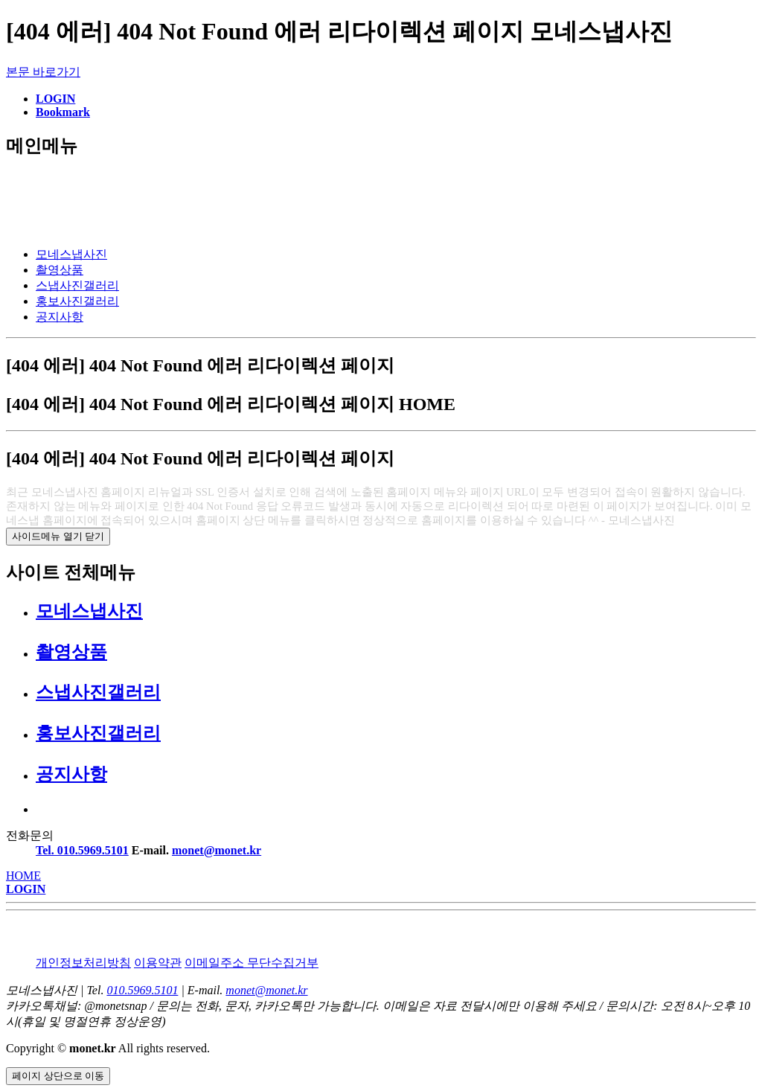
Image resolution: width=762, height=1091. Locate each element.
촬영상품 (59, 269)
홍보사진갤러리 (77, 301)
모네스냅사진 (71, 254)
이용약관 (158, 962)
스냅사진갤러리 (77, 285)
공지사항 (59, 316)
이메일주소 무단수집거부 (251, 962)
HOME (23, 875)
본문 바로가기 (43, 71)
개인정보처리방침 (83, 962)
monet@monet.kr (216, 850)
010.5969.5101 (142, 990)
